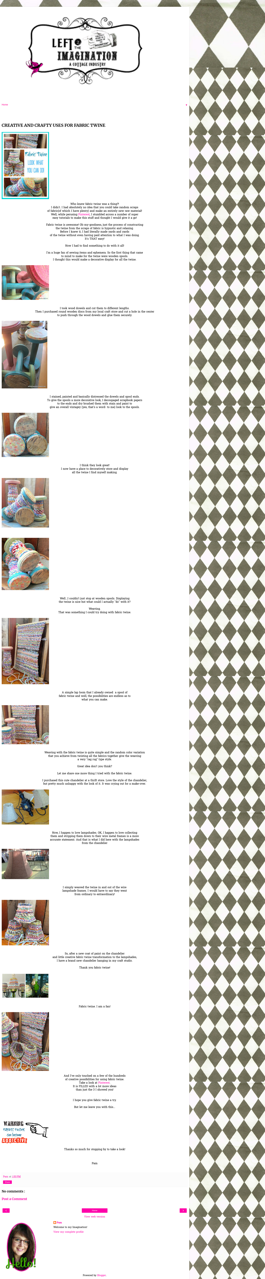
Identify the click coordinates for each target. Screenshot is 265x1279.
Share (7, 1182)
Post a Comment (14, 1199)
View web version (94, 1217)
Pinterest (84, 215)
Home (94, 1210)
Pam (59, 1223)
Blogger (101, 1275)
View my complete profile (68, 1232)
